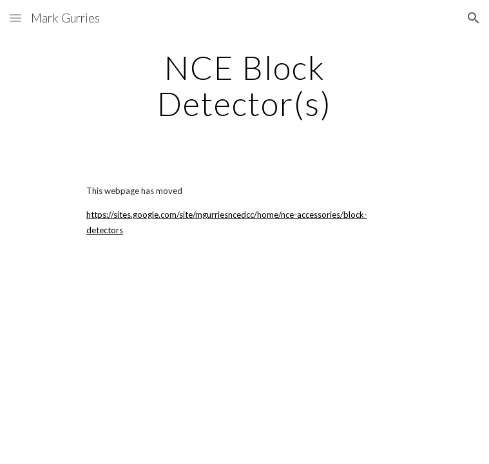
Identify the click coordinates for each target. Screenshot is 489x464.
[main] (244, 85)
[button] (15, 17)
